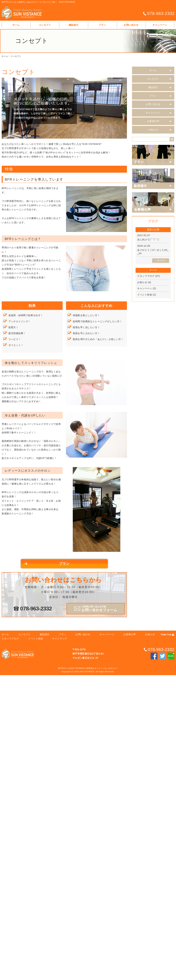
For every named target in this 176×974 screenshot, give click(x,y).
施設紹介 (74, 25)
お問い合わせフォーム (99, 609)
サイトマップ (59, 638)
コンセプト (45, 25)
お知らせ (153, 129)
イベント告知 (144, 294)
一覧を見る (160, 260)
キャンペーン (159, 25)
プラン (102, 25)
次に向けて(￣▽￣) (148, 239)
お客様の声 (153, 121)
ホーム (16, 25)
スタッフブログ (146, 276)
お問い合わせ (131, 25)
